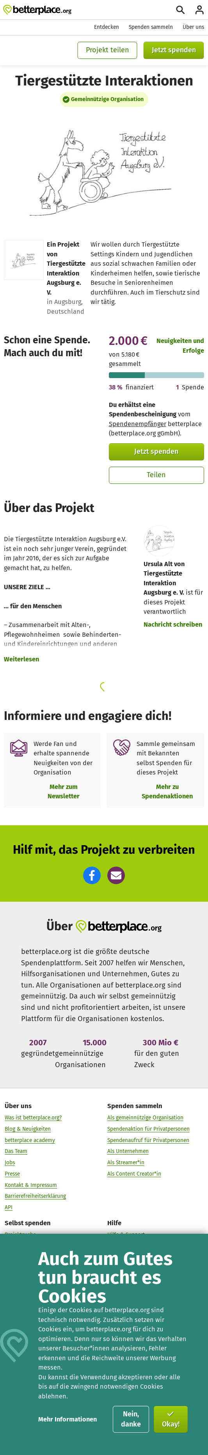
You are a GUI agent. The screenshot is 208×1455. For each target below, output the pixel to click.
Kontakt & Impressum (31, 1184)
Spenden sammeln (151, 27)
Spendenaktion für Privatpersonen (148, 1129)
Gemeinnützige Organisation (107, 99)
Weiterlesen (21, 659)
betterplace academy (30, 1140)
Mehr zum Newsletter (64, 791)
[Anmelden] (199, 9)
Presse (12, 1174)
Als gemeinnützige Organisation (145, 1117)
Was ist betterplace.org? (33, 1117)
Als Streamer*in (125, 1162)
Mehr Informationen (67, 1419)
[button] (92, 875)
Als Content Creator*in (134, 1174)
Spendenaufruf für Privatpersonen (148, 1140)
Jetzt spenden (174, 50)
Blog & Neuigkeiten (28, 1129)
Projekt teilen (107, 50)
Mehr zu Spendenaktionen (167, 791)
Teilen (156, 475)
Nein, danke (131, 1419)
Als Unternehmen (128, 1151)
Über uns (193, 27)
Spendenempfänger (137, 424)
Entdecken (106, 27)
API (8, 1207)
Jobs (10, 1162)
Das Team (16, 1151)
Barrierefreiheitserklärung (35, 1196)
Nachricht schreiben (173, 624)
